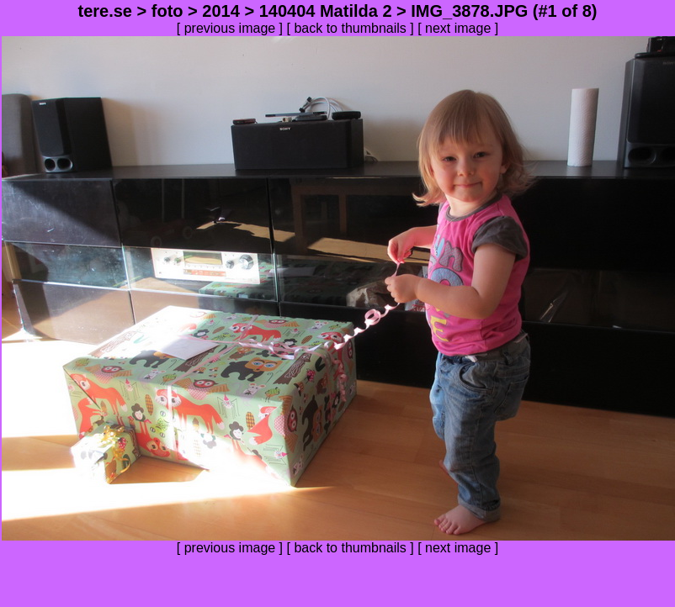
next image (458, 28)
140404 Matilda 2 (325, 11)
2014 (221, 11)
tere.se (104, 11)
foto (167, 11)
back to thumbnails (350, 28)
